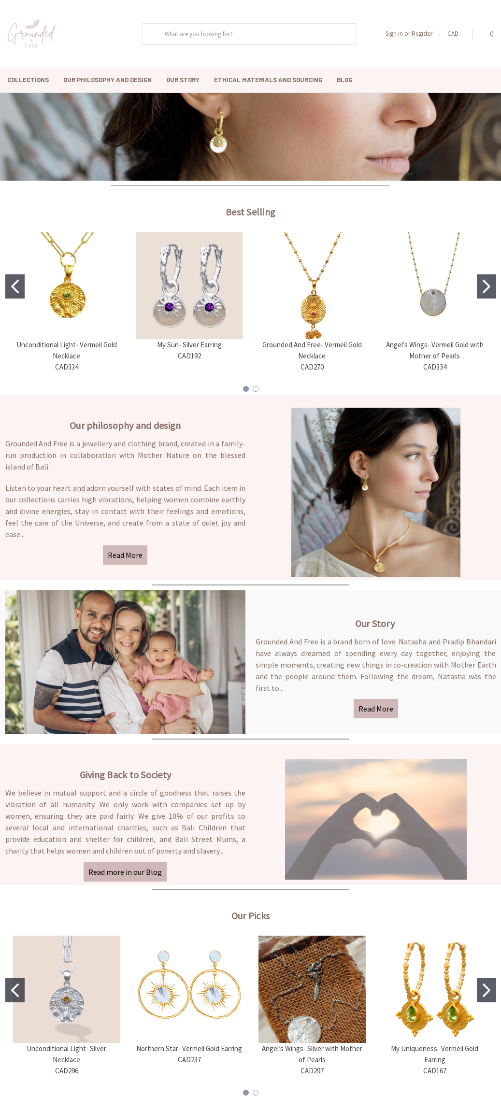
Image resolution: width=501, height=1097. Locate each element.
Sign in (394, 33)
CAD (456, 33)
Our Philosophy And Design (107, 80)
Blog (344, 80)
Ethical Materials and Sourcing (268, 80)
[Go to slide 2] (486, 282)
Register (422, 33)
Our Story (183, 80)
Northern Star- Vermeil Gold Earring (189, 1044)
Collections (28, 80)
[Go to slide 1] (15, 282)
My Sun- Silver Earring (189, 340)
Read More (125, 551)
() (487, 33)
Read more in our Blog (125, 867)
